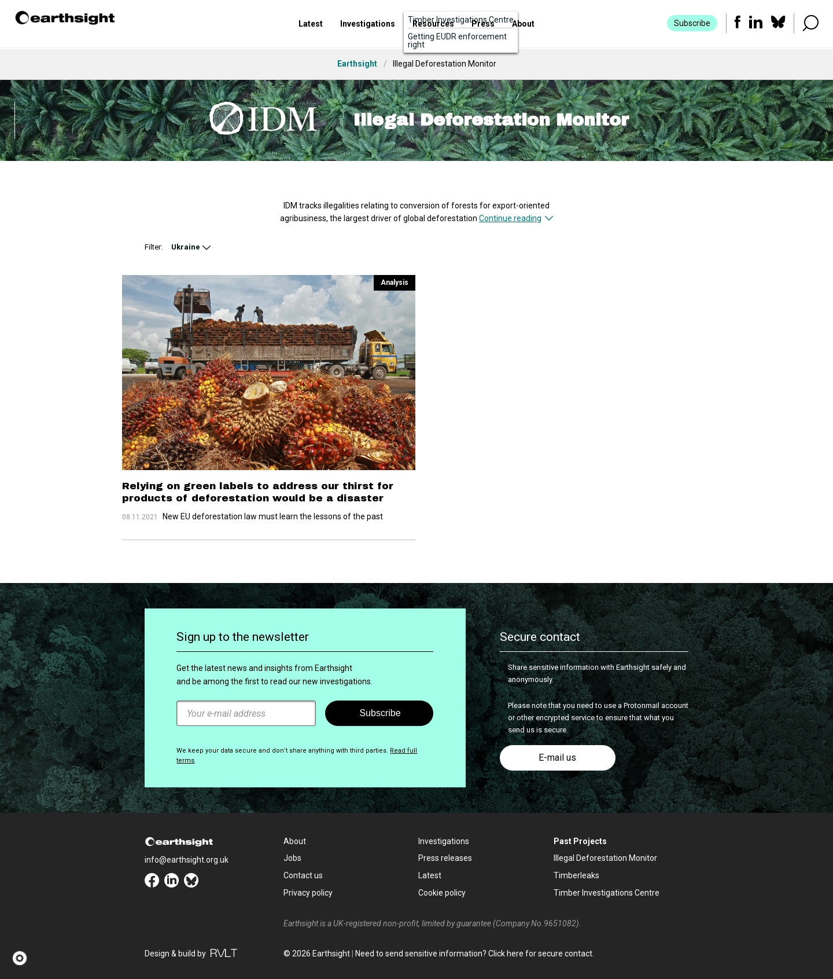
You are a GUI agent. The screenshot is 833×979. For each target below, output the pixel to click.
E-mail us (557, 757)
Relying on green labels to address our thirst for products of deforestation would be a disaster (257, 492)
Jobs (292, 858)
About (523, 25)
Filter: (154, 247)
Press (483, 25)
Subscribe (691, 24)
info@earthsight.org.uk (186, 859)
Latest (310, 25)
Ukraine (185, 247)
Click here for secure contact (540, 953)
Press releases (445, 858)
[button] (23, 958)
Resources (433, 25)
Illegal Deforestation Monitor (605, 858)
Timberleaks (576, 875)
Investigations (367, 25)
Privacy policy (308, 892)
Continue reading (510, 218)
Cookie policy (442, 892)
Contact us (303, 875)
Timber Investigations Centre (606, 892)
